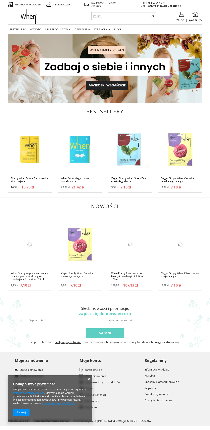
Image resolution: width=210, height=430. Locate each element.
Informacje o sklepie (157, 369)
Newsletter (91, 407)
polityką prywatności (68, 342)
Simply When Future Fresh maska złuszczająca (29, 180)
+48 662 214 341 (155, 3)
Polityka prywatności (157, 394)
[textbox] (123, 16)
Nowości (35, 29)
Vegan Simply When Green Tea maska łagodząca (128, 180)
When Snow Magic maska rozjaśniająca (75, 180)
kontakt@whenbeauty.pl (165, 6)
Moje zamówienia (95, 376)
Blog (117, 29)
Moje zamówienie (31, 360)
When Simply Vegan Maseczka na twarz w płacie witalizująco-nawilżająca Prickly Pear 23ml (29, 276)
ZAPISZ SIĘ (105, 333)
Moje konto (90, 360)
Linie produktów (56, 29)
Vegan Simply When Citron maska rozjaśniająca (180, 275)
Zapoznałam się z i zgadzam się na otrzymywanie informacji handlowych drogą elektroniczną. (105, 342)
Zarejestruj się (93, 370)
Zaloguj (181, 20)
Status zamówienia (31, 370)
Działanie (81, 29)
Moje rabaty (92, 401)
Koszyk (89, 388)
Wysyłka (150, 375)
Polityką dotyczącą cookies (28, 392)
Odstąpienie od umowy (159, 400)
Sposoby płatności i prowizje (162, 382)
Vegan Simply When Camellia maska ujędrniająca (177, 180)
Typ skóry (100, 29)
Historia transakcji (95, 395)
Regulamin (151, 388)
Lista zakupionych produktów (102, 382)
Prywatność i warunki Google (58, 403)
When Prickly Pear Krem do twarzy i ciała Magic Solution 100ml (127, 276)
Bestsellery (17, 29)
